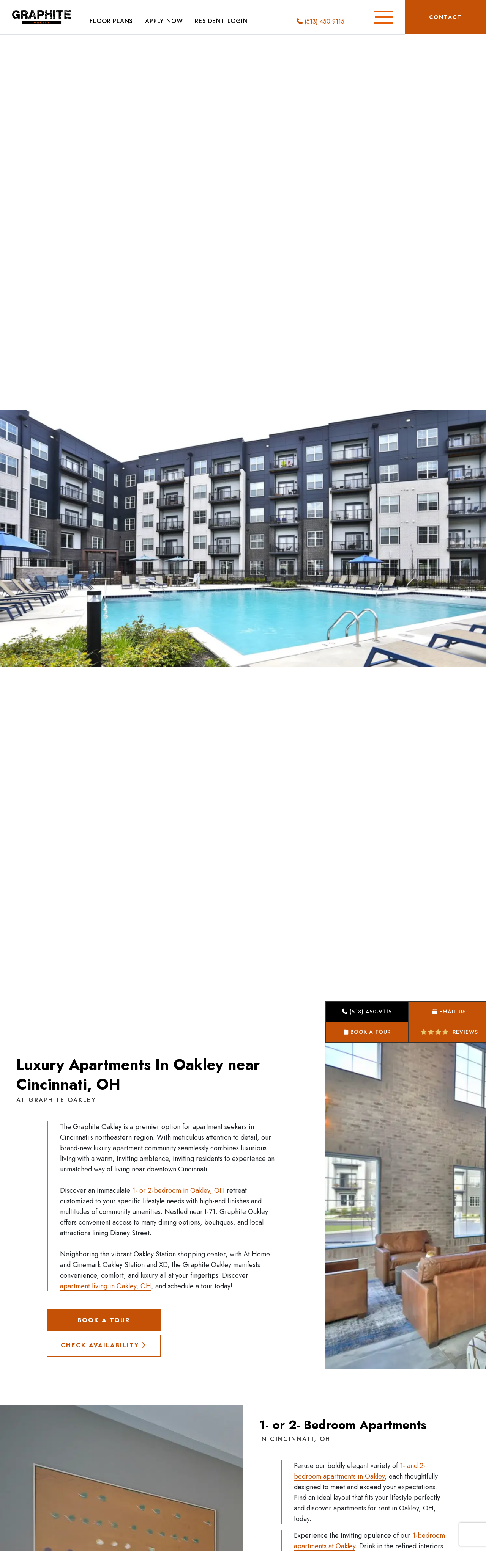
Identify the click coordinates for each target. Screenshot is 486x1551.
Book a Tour (103, 1320)
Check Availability (103, 1345)
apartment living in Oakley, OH (105, 1286)
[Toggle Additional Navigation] (384, 17)
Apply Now (164, 21)
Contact (445, 17)
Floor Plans (111, 21)
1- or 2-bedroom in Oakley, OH (178, 1190)
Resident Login (221, 21)
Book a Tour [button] (367, 1032)
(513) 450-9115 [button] (367, 1011)
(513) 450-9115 (320, 21)
